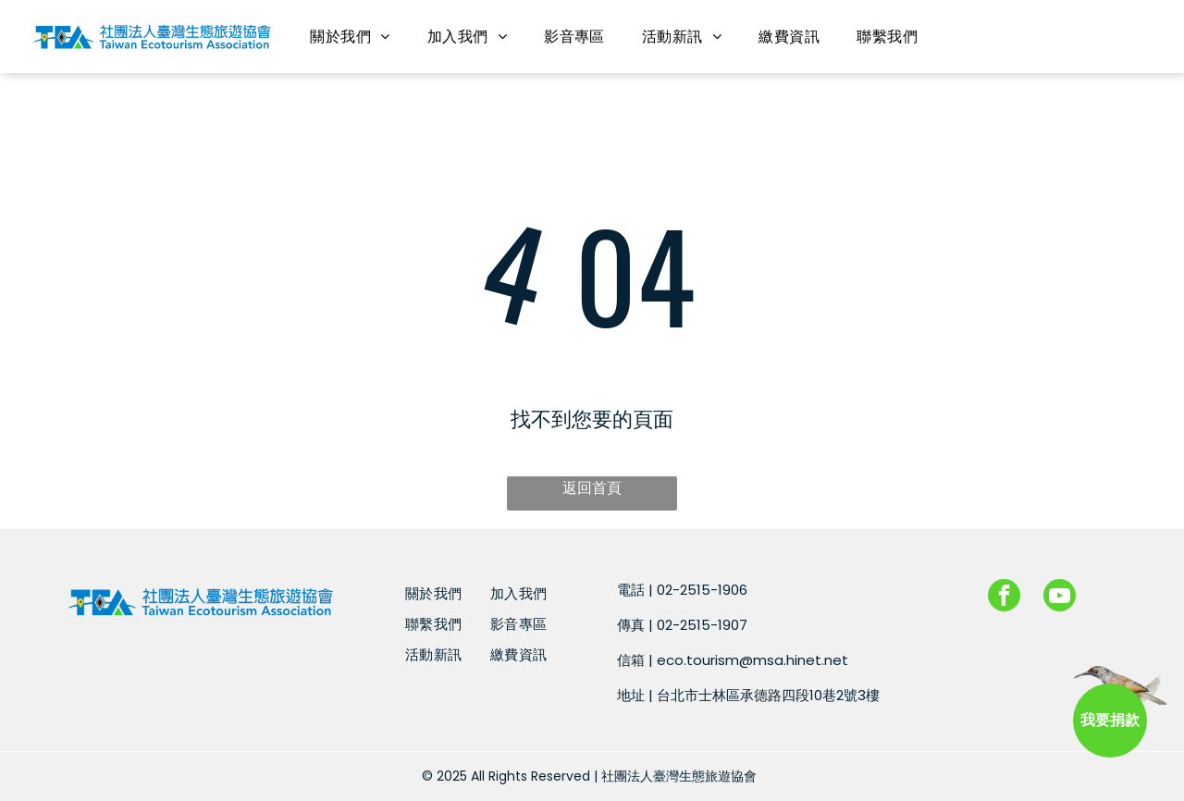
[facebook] (1004, 597)
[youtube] (1059, 597)
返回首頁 (592, 488)
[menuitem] (349, 36)
